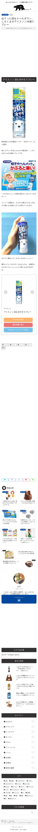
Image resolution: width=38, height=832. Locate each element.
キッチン (20, 737)
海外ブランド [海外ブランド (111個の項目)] (13, 798)
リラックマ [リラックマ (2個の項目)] (16, 792)
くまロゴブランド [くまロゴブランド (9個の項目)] (9, 783)
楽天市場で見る (18, 325)
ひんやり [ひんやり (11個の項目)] (7, 786)
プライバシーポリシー (17, 827)
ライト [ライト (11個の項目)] (23, 789)
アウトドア (20, 727)
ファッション (20, 747)
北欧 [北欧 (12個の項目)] (6, 795)
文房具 (20, 757)
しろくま (5, 344)
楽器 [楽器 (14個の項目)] (22, 795)
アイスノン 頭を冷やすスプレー (17, 312)
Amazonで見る (18, 319)
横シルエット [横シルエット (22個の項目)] (30, 795)
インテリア (20, 732)
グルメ (20, 742)
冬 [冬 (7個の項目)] (22, 792)
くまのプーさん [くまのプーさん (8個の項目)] (20, 780)
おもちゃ (20, 721)
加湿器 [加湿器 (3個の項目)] (28, 792)
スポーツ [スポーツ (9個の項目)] (22, 786)
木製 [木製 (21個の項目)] (16, 795)
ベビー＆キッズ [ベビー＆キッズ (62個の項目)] (15, 789)
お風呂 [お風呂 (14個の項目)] (12, 780)
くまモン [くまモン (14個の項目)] (30, 780)
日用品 (20, 763)
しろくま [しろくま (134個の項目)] (19, 783)
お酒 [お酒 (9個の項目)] (6, 780)
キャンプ (21, 344)
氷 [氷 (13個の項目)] (5, 798)
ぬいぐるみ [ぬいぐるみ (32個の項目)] (26, 783)
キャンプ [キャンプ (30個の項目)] (15, 786)
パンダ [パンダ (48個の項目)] (6, 789)
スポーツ (29, 344)
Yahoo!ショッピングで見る (18, 330)
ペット (20, 752)
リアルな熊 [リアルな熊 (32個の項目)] (7, 792)
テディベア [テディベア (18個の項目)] (30, 786)
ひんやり (13, 344)
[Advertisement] (19, 55)
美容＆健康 (5, 14)
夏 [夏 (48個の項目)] (11, 795)
